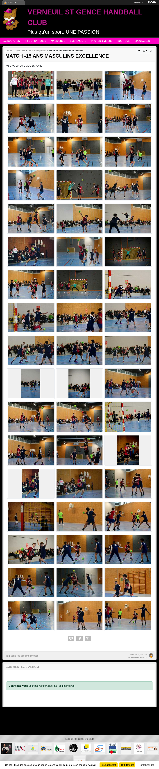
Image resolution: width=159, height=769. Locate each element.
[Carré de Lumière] (86, 748)
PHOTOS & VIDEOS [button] (101, 41)
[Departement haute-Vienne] (33, 748)
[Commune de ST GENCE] (99, 748)
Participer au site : (145, 2)
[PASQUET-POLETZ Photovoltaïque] (46, 748)
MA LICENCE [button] (58, 41)
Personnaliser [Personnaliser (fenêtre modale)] (146, 765)
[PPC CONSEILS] (19, 748)
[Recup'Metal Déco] (73, 748)
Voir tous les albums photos (22, 655)
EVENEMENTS (78, 41)
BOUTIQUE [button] (124, 41)
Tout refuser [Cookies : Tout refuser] (127, 765)
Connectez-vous (18, 685)
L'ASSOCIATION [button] (11, 41)
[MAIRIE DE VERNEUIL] (112, 748)
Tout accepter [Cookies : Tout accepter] (108, 765)
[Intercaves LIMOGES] (6, 748)
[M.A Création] (139, 748)
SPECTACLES (142, 41)
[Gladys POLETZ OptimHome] (152, 748)
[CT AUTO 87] (59, 748)
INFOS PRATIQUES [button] (35, 41)
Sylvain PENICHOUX (139, 657)
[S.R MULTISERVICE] (125, 748)
